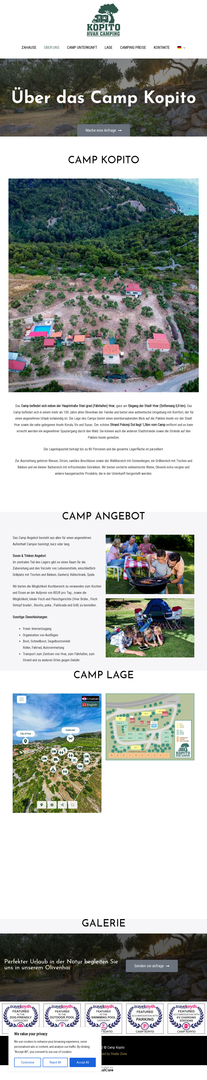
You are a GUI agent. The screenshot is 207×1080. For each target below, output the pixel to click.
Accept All (83, 1062)
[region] (54, 1049)
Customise (27, 1062)
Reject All (55, 1062)
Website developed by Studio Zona (103, 1054)
